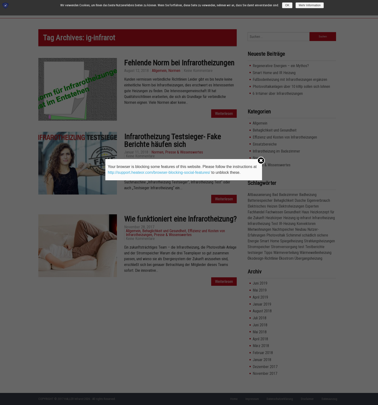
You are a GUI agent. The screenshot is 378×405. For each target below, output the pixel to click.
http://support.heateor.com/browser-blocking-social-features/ (159, 172)
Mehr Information (310, 5)
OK (287, 5)
